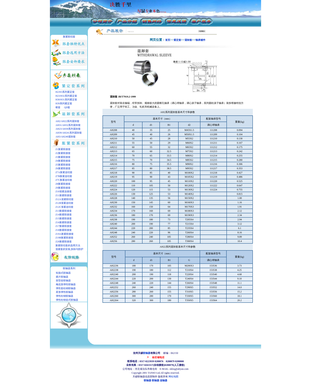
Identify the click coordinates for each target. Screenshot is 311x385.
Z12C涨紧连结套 (64, 206)
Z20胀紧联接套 (63, 241)
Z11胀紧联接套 (63, 195)
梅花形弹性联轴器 (66, 284)
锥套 (57, 107)
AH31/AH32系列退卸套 (68, 125)
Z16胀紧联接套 (63, 222)
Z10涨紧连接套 (63, 191)
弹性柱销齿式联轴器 (67, 299)
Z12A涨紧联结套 (64, 199)
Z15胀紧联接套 (63, 218)
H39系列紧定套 (63, 103)
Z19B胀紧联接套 (64, 237)
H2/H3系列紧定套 (65, 91)
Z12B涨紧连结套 (64, 203)
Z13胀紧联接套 (63, 210)
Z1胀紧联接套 (63, 149)
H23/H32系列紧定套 (66, 95)
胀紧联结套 (69, 36)
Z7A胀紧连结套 (63, 172)
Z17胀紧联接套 (63, 226)
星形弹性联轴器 (64, 292)
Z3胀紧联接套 (63, 157)
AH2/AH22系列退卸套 (67, 121)
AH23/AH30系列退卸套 (68, 128)
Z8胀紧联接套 (63, 183)
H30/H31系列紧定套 (66, 99)
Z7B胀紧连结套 (63, 176)
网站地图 (173, 376)
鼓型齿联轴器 (63, 280)
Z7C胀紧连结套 (63, 179)
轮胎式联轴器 (63, 272)
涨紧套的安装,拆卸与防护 (69, 249)
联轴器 (146, 353)
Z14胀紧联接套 (63, 214)
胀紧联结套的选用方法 (67, 245)
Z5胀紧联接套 (63, 164)
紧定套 (177, 40)
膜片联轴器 (62, 276)
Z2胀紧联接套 (63, 153)
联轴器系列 (69, 268)
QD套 (67, 107)
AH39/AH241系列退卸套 (68, 132)
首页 (167, 40)
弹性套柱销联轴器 (66, 288)
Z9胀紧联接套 (63, 187)
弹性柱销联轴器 (64, 296)
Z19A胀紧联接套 (64, 233)
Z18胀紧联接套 (63, 230)
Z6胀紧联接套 (63, 168)
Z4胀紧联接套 (63, 160)
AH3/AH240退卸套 (65, 136)
